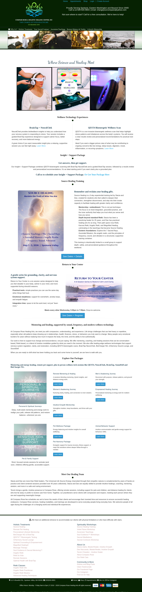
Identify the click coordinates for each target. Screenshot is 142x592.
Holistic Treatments (25, 29)
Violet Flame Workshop (86, 529)
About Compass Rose (85, 555)
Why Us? (12, 29)
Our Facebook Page (85, 569)
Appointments (75, 1)
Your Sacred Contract (41, 29)
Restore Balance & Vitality (76, 29)
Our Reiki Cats (82, 557)
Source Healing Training (86, 527)
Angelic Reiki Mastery (21, 573)
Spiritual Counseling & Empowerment (27, 542)
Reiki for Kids (18, 555)
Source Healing (19, 527)
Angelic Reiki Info (20, 568)
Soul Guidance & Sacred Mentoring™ (27, 550)
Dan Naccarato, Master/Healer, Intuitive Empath (95, 549)
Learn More (41, 146)
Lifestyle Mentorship (94, 29)
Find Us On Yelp (83, 575)
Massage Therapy (20, 548)
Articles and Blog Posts (86, 564)
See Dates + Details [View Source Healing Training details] (72, 256)
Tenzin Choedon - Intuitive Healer (90, 552)
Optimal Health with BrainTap (24, 561)
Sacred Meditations (84, 537)
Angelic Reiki (18, 553)
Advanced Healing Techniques (25, 575)
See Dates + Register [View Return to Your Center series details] (72, 315)
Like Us (101, 580)
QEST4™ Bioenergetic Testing (25, 537)
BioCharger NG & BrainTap (23, 535)
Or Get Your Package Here (96, 174)
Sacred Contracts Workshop (88, 540)
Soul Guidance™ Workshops (88, 535)
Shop (85, 1)
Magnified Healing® (21, 545)
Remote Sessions (20, 558)
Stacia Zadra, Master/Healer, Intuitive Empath (94, 547)
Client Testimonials (84, 567)
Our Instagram (82, 572)
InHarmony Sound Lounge (23, 540)
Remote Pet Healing (21, 529)
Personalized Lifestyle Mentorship (26, 532)
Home (65, 1)
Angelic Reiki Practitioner (23, 570)
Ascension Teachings (58, 29)
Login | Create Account (99, 1)
